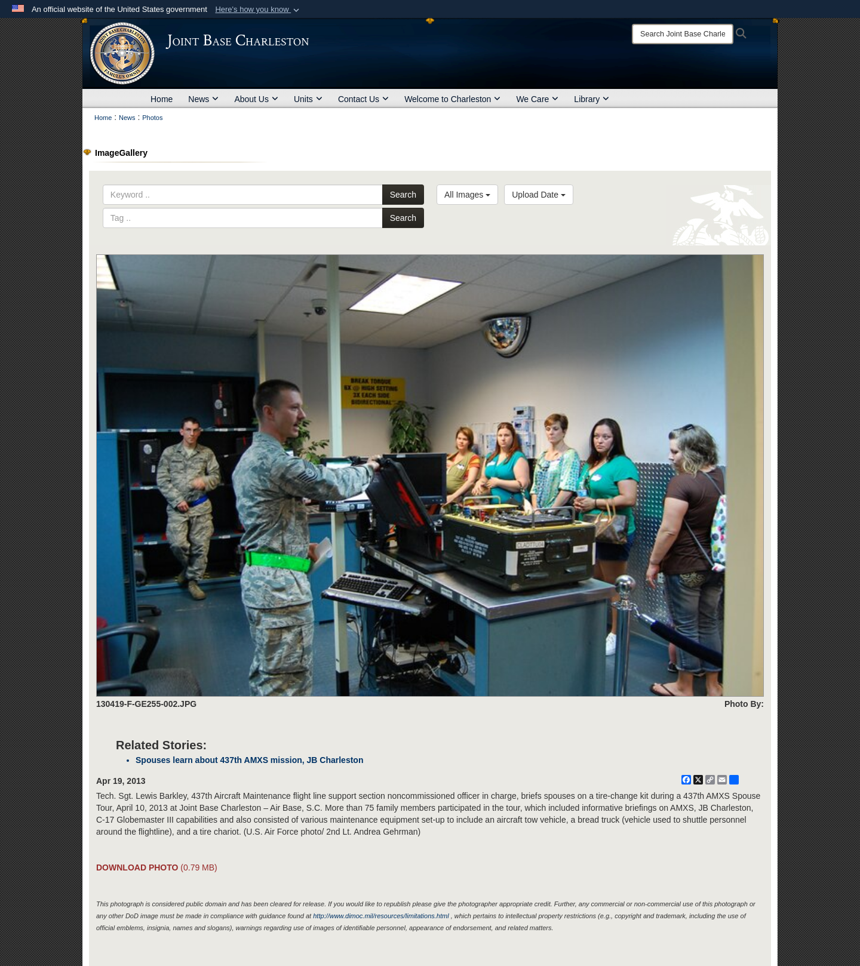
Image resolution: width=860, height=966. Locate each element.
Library (591, 99)
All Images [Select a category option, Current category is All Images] (467, 194)
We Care (537, 99)
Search (403, 194)
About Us (256, 99)
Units (308, 99)
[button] (258, 10)
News (203, 99)
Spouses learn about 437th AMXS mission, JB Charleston (249, 760)
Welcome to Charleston (452, 99)
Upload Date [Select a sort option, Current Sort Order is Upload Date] (539, 194)
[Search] (682, 34)
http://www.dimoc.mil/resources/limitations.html (381, 915)
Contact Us (363, 99)
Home (161, 99)
